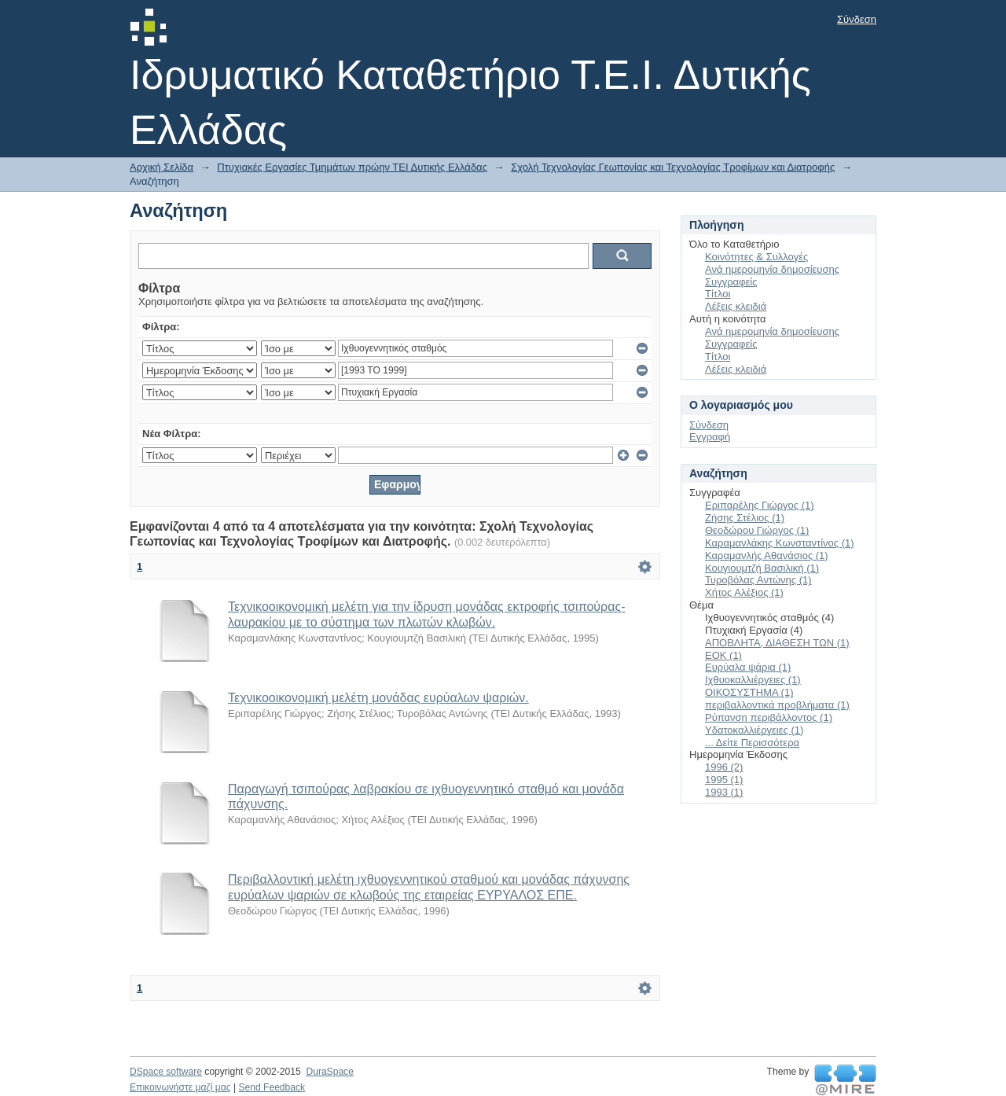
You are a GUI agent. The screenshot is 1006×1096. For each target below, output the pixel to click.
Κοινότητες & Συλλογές (756, 257)
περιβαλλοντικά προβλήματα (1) (777, 705)
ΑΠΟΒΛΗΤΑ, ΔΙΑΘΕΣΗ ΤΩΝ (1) (777, 643)
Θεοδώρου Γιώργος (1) (757, 530)
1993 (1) (724, 792)
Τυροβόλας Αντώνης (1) (758, 580)
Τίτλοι (717, 294)
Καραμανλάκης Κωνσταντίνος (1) (779, 543)
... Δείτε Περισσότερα (752, 742)
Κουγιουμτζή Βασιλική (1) (762, 568)
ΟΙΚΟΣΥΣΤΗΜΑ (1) (749, 692)
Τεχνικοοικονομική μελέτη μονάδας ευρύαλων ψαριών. (378, 697)
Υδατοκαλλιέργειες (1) (754, 730)
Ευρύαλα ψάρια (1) (748, 667)
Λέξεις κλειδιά (735, 306)
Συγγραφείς (731, 282)
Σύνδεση (856, 19)
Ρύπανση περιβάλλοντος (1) (768, 717)
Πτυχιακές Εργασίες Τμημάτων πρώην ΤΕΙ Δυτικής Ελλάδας (352, 167)
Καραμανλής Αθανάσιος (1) (766, 555)
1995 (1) (724, 779)
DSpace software (166, 1071)
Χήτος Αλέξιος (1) (744, 592)
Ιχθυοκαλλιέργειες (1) (753, 680)
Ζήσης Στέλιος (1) (744, 518)
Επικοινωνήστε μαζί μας (180, 1087)
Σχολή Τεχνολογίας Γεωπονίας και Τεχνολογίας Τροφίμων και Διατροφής (673, 167)
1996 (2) (724, 767)
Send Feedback (271, 1087)
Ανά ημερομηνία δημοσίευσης (772, 269)
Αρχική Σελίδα (161, 167)
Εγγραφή (709, 437)
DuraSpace (329, 1071)
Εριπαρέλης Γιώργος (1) (759, 505)
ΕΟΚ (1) (723, 655)
